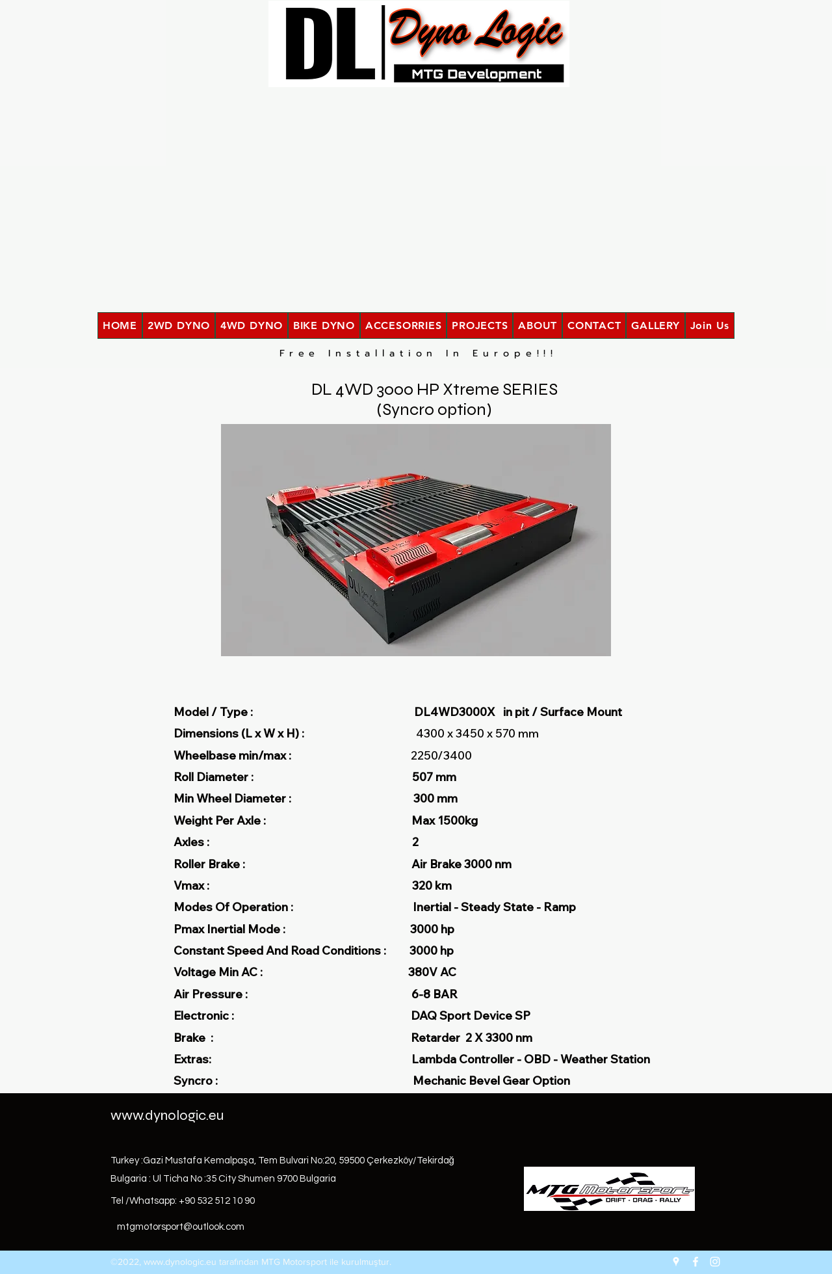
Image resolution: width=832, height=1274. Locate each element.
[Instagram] (715, 1261)
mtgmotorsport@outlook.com (180, 1227)
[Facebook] (695, 1261)
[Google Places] (676, 1261)
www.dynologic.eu (167, 1115)
